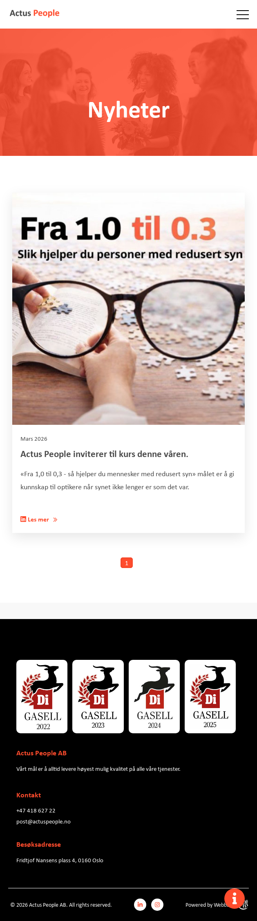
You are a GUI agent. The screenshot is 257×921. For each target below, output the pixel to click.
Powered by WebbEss (216, 905)
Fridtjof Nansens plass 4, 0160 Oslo (59, 860)
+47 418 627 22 (36, 810)
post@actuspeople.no (43, 821)
